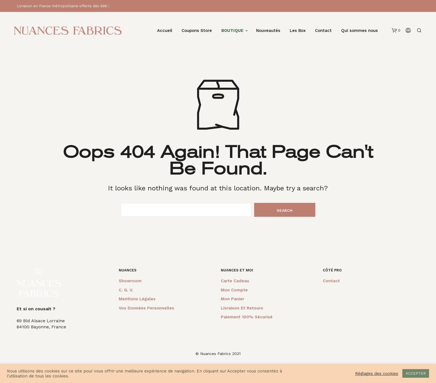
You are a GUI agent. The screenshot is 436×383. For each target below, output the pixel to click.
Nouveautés (268, 31)
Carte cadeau (235, 280)
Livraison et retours (242, 308)
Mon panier (232, 298)
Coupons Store (197, 31)
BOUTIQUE (232, 31)
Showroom (130, 280)
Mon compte (234, 290)
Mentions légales (137, 298)
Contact (323, 31)
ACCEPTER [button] (416, 373)
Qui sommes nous (359, 31)
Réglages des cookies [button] (376, 373)
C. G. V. (126, 290)
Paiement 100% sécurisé (246, 316)
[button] (396, 30)
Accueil (164, 31)
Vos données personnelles (146, 308)
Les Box (298, 31)
